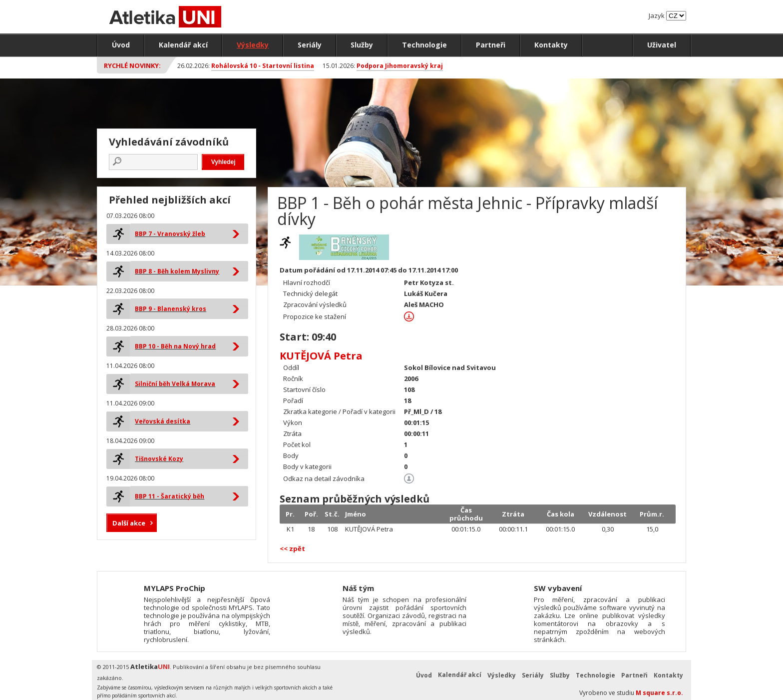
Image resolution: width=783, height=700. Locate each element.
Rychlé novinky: (132, 65)
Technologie (424, 45)
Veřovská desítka (162, 421)
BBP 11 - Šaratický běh (169, 496)
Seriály (310, 45)
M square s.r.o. (659, 692)
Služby (362, 45)
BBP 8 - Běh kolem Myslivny (177, 271)
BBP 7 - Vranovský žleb (170, 234)
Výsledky (253, 45)
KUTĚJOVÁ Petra (321, 355)
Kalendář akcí (183, 45)
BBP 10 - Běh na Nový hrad (175, 346)
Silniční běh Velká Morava (175, 384)
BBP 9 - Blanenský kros (170, 308)
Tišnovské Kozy (159, 458)
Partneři (490, 45)
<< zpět (292, 548)
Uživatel (661, 45)
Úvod (121, 45)
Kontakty (551, 45)
